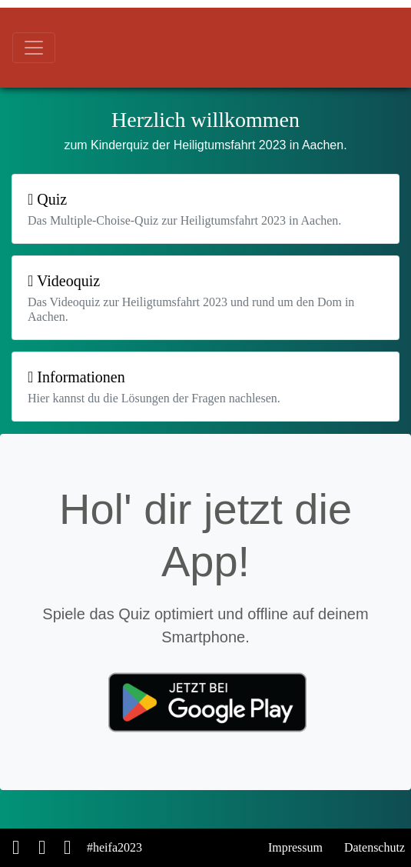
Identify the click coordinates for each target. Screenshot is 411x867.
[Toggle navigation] (33, 47)
